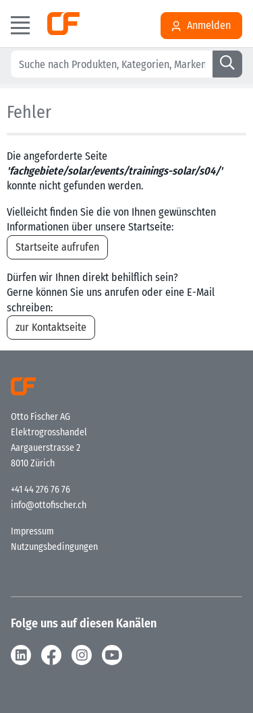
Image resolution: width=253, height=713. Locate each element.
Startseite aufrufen (57, 247)
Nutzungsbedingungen (54, 547)
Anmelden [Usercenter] (201, 25)
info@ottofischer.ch (48, 505)
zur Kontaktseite (51, 327)
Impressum (32, 531)
